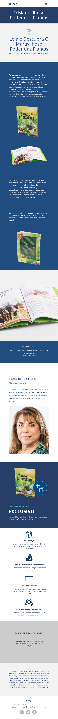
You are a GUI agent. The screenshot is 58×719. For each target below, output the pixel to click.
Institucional (15, 707)
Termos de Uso (41, 707)
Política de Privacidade (28, 707)
